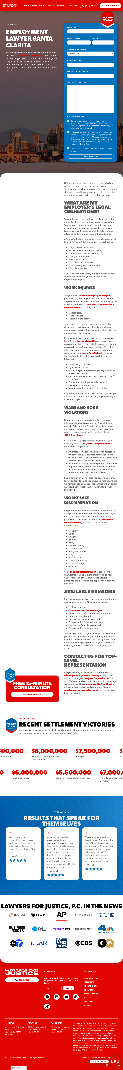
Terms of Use (85, 144)
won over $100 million (98, 684)
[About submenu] (45, 5)
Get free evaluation (32, 694)
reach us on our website (77, 690)
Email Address (73, 38)
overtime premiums (98, 443)
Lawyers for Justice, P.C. (30, 55)
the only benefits (86, 341)
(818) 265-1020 (11, 1034)
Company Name (74, 60)
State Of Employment (76, 49)
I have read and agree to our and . (92, 149)
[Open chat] (107, 1065)
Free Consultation (110, 6)
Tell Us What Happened (77, 82)
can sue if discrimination (82, 571)
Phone (95, 38)
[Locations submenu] (66, 5)
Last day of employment (78, 71)
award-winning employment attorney (86, 674)
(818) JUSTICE (89, 6)
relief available (92, 352)
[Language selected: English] (19, 1068)
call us (97, 690)
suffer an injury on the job (95, 295)
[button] (104, 1061)
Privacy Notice (99, 148)
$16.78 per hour (73, 434)
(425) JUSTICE (56, 1032)
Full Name (71, 27)
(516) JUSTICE (33, 1032)
